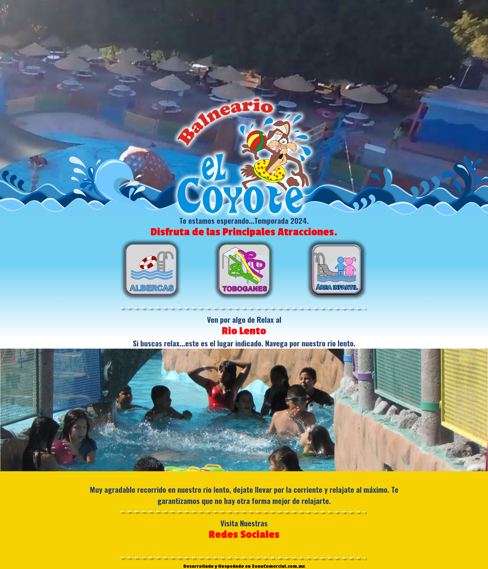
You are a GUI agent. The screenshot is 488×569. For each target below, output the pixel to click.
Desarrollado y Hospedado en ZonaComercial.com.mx (244, 566)
